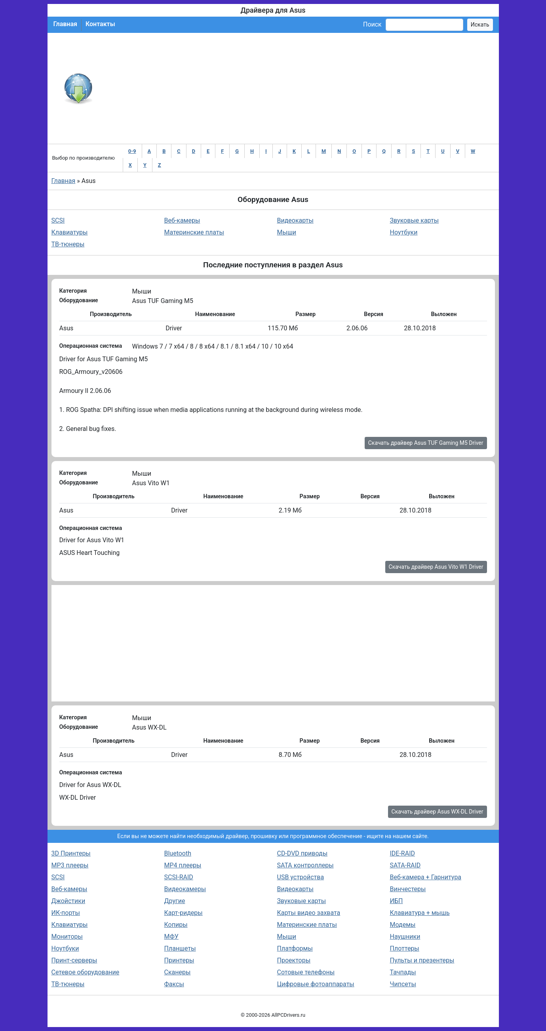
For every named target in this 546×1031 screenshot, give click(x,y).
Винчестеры (408, 889)
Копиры (176, 924)
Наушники (405, 936)
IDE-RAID (402, 853)
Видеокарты (295, 220)
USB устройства (300, 877)
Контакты (100, 24)
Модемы (403, 924)
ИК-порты (65, 913)
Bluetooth (178, 853)
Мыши (287, 232)
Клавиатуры (69, 232)
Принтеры (179, 960)
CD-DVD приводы (302, 853)
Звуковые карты (414, 220)
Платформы (295, 948)
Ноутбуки (404, 232)
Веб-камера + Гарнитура (426, 877)
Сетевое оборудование (85, 972)
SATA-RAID (405, 865)
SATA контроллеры (305, 865)
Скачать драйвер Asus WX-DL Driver (437, 811)
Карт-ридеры (183, 913)
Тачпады (403, 972)
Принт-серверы (74, 960)
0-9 (132, 151)
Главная (65, 24)
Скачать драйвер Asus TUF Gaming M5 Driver (425, 443)
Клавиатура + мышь (420, 913)
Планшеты (180, 948)
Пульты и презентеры (422, 960)
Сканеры (177, 972)
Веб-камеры (182, 220)
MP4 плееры (183, 865)
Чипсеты (403, 984)
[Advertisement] (299, 88)
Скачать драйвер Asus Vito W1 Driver (436, 567)
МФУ (171, 936)
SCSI (58, 220)
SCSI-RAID (178, 877)
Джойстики (68, 901)
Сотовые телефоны (306, 972)
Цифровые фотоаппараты (315, 984)
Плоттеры (404, 948)
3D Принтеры (71, 853)
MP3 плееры (70, 865)
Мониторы (67, 936)
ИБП (396, 901)
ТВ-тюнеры (68, 244)
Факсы (174, 984)
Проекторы (294, 960)
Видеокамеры (185, 889)
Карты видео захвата (309, 913)
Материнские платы (194, 232)
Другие (174, 901)
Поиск (372, 24)
